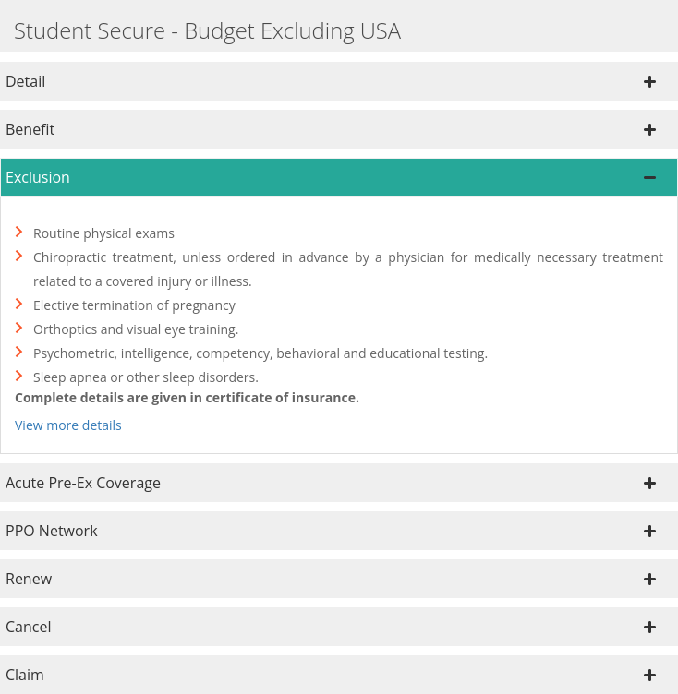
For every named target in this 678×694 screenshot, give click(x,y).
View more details (68, 425)
